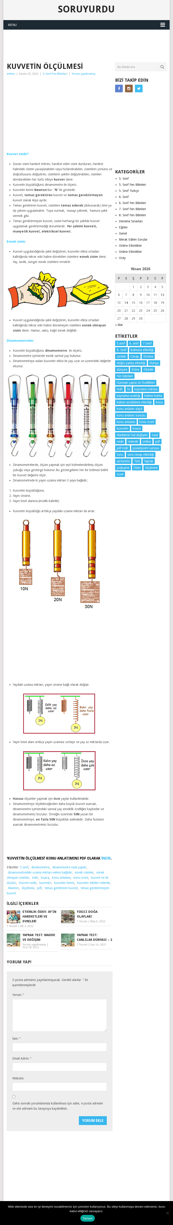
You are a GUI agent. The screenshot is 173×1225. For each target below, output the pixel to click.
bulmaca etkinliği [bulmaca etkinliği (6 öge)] (142, 350)
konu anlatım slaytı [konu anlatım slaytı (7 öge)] (129, 409)
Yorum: (18, 995)
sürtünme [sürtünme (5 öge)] (123, 461)
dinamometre (40, 867)
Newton (13, 888)
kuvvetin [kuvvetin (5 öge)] (122, 428)
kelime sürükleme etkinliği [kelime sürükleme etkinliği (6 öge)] (134, 402)
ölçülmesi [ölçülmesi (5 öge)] (151, 468)
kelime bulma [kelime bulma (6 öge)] (153, 395)
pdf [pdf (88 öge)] (157, 441)
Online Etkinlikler (130, 245)
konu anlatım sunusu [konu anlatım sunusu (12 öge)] (131, 415)
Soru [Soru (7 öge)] (120, 454)
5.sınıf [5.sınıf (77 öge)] (121, 343)
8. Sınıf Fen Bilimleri (132, 215)
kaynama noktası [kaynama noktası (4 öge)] (145, 389)
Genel (123, 233)
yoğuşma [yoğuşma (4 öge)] (123, 468)
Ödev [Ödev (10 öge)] (137, 468)
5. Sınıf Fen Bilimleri (55, 73)
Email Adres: (21, 1058)
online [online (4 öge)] (147, 441)
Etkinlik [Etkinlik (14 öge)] (148, 369)
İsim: (16, 1038)
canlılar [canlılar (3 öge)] (121, 356)
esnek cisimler (84, 872)
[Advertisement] (89, 45)
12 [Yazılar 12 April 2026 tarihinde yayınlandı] (162, 295)
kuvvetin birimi (64, 883)
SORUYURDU (150, 39)
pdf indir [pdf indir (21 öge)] (122, 448)
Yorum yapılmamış (84, 73)
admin (11, 73)
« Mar (119, 325)
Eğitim (123, 227)
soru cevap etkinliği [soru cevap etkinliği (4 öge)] (140, 454)
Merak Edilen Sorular (133, 239)
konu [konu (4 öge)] (159, 402)
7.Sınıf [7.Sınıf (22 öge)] (147, 343)
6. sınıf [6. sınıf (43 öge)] (134, 343)
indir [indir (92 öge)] (120, 389)
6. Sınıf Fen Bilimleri (132, 203)
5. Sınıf (124, 178)
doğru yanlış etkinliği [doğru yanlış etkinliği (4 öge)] (131, 363)
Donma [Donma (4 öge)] (148, 356)
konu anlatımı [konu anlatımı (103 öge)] (126, 422)
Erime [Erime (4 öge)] (135, 369)
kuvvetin (45, 883)
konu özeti (80, 877)
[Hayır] (167, 1213)
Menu (12, 25)
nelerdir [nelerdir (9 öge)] (133, 441)
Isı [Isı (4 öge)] (128, 389)
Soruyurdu (86, 9)
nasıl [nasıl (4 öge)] (155, 435)
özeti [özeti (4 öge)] (120, 474)
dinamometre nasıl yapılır (69, 867)
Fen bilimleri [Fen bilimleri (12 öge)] (125, 376)
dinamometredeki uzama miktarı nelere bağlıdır (40, 872)
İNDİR (106, 858)
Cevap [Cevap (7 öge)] (134, 356)
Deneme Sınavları (131, 221)
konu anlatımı (61, 877)
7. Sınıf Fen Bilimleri (132, 209)
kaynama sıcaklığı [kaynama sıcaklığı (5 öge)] (128, 395)
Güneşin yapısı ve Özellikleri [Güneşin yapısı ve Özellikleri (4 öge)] (136, 382)
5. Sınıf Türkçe (129, 191)
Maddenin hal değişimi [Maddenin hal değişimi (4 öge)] (132, 435)
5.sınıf (24, 867)
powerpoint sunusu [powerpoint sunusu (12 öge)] (146, 448)
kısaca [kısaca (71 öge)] (137, 428)
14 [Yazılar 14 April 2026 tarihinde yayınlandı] (126, 303)
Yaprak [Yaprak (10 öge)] (148, 461)
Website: (18, 1078)
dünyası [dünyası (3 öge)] (122, 369)
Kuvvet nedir (27, 883)
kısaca (45, 877)
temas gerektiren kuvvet (61, 888)
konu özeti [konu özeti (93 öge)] (146, 422)
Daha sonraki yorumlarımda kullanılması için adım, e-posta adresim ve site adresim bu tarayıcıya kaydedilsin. (57, 1106)
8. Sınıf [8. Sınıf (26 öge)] (121, 350)
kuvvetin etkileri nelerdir (93, 883)
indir (35, 877)
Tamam (88, 1218)
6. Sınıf (124, 197)
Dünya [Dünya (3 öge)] (154, 363)
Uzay (122, 258)
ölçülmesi (28, 888)
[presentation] (46, 1125)
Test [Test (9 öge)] (137, 461)
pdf (39, 888)
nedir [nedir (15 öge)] (120, 441)
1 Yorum (12, 926)
